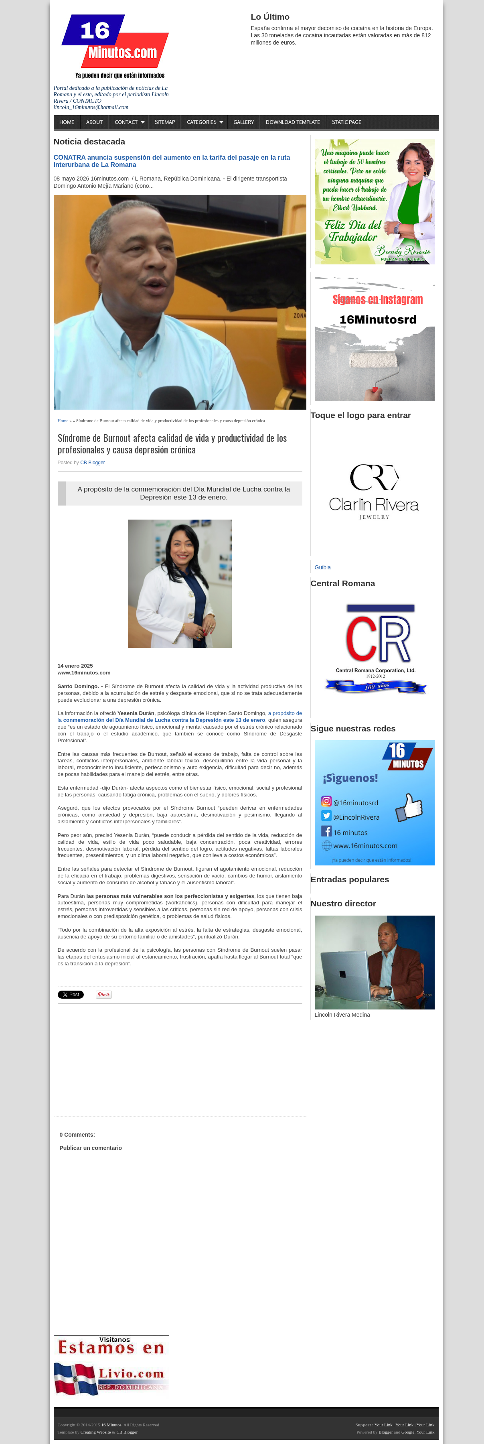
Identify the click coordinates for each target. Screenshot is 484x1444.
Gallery (243, 122)
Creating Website (96, 1432)
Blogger (386, 1432)
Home (66, 122)
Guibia (323, 567)
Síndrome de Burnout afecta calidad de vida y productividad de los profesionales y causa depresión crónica (172, 443)
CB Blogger (92, 462)
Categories (201, 122)
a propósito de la (180, 716)
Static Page (346, 122)
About (94, 122)
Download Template (293, 122)
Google (407, 1432)
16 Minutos (111, 1424)
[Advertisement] (120, 1059)
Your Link (384, 1424)
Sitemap (165, 122)
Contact (126, 122)
